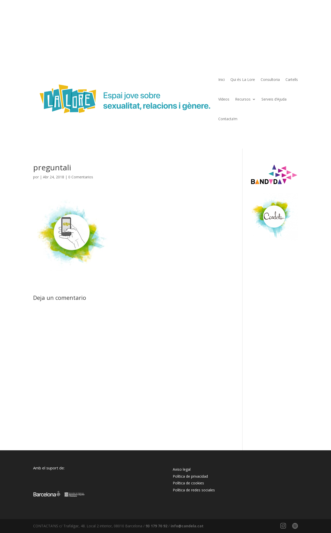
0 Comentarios (80, 176)
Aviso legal (182, 469)
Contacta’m (227, 118)
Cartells (291, 79)
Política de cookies (188, 483)
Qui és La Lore (242, 79)
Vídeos (223, 99)
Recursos (243, 99)
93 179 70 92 (156, 525)
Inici (221, 79)
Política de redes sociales (194, 490)
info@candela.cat (187, 525)
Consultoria (270, 79)
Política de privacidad (190, 476)
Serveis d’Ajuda (274, 99)
